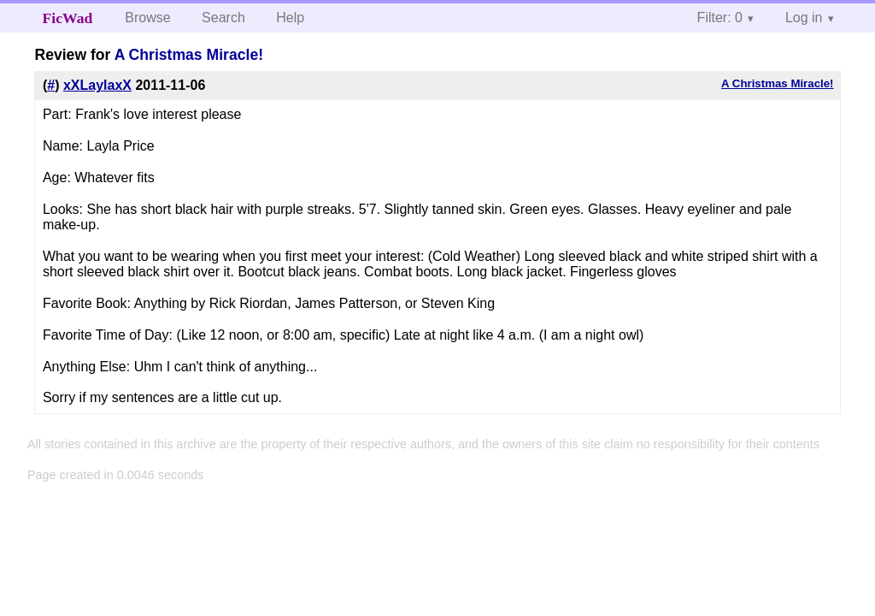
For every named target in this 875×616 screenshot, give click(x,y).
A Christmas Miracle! (189, 54)
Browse (147, 17)
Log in (804, 17)
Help (290, 17)
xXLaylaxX (97, 85)
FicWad (68, 18)
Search (223, 17)
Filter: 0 (720, 17)
